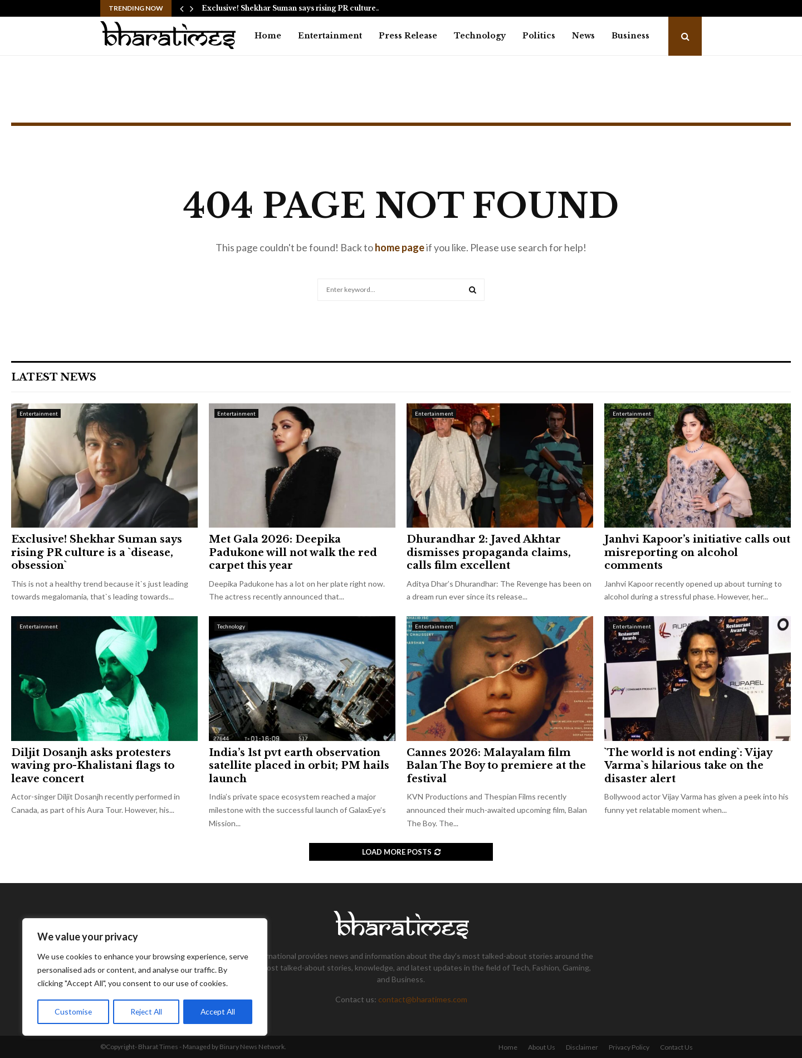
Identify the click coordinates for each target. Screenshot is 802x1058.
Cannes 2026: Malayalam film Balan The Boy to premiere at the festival (496, 766)
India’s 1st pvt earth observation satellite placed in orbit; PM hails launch (299, 766)
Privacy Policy (629, 1047)
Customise (73, 1011)
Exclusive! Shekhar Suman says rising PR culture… (292, 8)
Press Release (408, 36)
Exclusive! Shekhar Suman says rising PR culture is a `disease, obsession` (96, 552)
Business (630, 36)
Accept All (218, 1011)
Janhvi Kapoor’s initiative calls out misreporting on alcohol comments (697, 552)
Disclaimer (582, 1047)
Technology (480, 36)
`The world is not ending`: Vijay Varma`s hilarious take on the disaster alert (688, 766)
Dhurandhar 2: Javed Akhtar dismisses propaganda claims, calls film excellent (489, 552)
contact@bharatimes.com (422, 999)
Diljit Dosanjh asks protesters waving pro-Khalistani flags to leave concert (92, 766)
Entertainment (330, 36)
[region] (144, 977)
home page (399, 247)
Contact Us (676, 1047)
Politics (538, 36)
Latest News (53, 377)
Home (268, 36)
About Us (541, 1047)
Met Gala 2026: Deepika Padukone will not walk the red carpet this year (293, 552)
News (583, 36)
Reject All (146, 1011)
